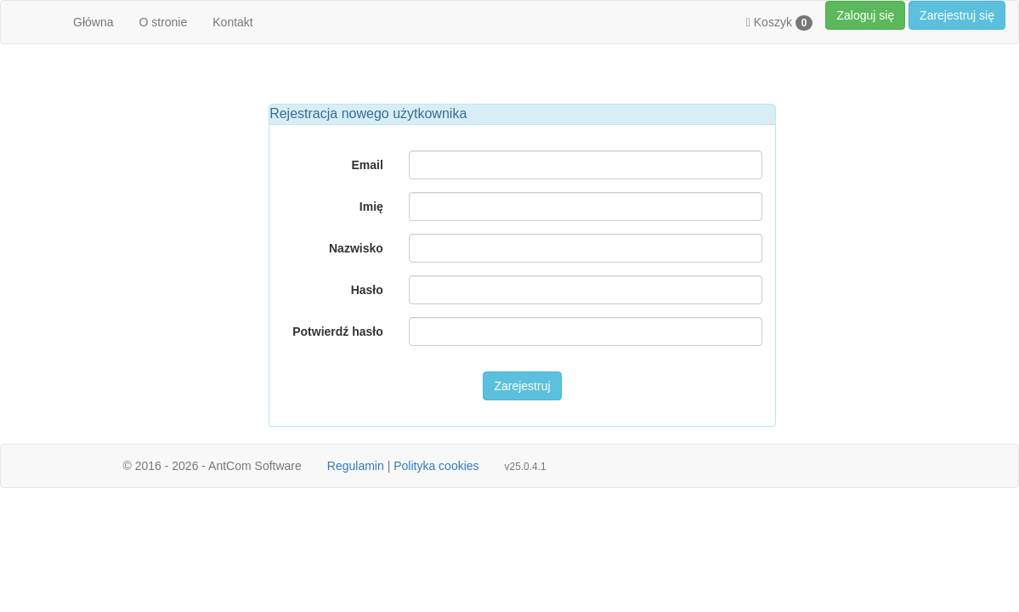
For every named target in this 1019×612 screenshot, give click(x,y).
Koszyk (779, 23)
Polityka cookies (435, 466)
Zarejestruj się (957, 15)
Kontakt (232, 22)
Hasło (367, 290)
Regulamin (355, 466)
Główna (93, 22)
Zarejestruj (522, 386)
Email (366, 165)
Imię (371, 206)
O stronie (163, 22)
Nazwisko (356, 248)
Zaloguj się (865, 15)
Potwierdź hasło (337, 331)
